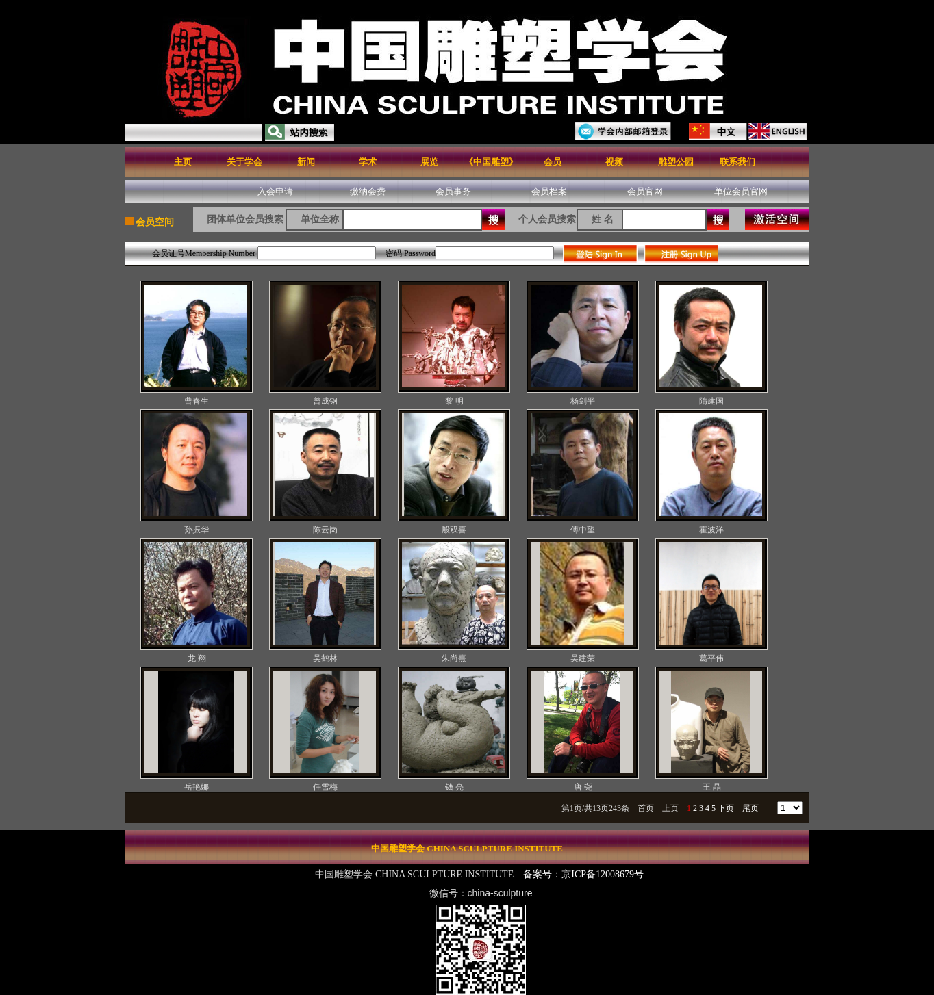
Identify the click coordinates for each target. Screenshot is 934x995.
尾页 (750, 808)
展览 (429, 162)
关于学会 (244, 162)
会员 (552, 162)
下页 (726, 808)
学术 (368, 162)
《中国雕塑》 (491, 162)
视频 (614, 162)
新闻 (306, 162)
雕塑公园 (676, 162)
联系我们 (737, 162)
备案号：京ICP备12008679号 (584, 874)
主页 (183, 162)
